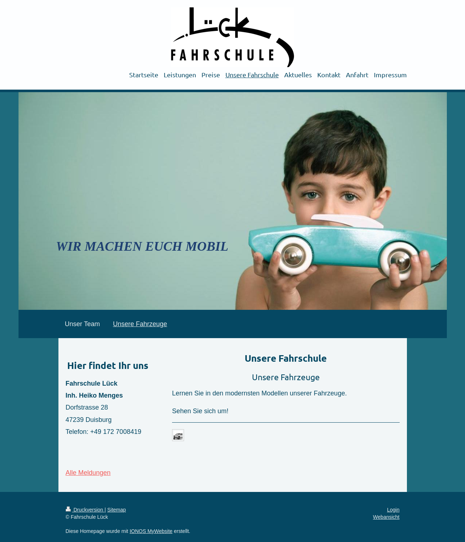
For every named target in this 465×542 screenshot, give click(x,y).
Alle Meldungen (88, 472)
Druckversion (85, 510)
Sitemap (116, 510)
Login (393, 510)
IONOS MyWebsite (151, 531)
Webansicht (386, 517)
